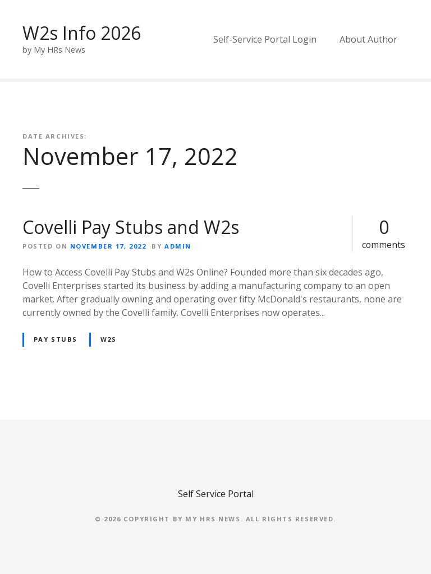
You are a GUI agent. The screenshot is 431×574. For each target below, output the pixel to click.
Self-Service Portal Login (265, 39)
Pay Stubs (55, 339)
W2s (108, 339)
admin (177, 246)
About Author (368, 39)
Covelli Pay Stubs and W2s (130, 227)
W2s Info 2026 (81, 33)
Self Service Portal (216, 494)
